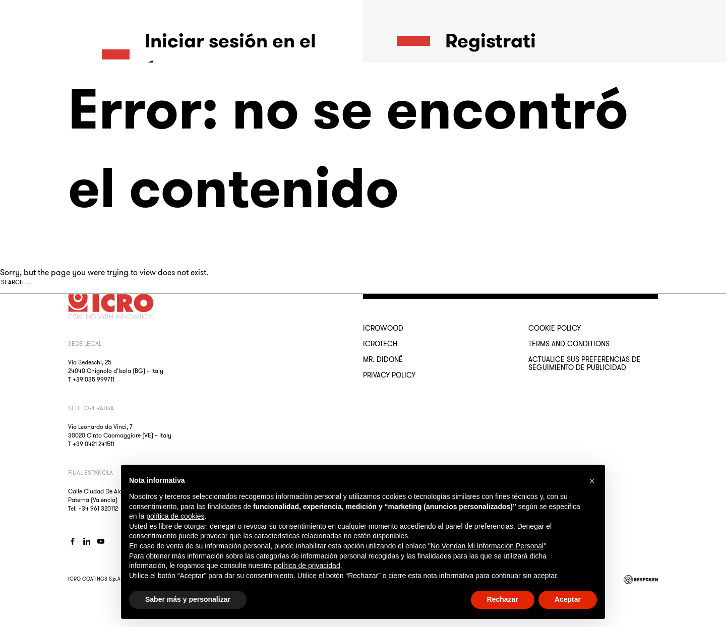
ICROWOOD (383, 328)
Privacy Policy (389, 375)
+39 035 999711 (93, 379)
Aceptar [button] (568, 599)
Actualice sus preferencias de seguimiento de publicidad (584, 363)
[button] (592, 481)
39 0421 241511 (95, 444)
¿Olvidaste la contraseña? (141, 176)
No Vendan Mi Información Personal (487, 546)
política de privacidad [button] (307, 565)
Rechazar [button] (502, 599)
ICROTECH (380, 344)
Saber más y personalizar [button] (187, 599)
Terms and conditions (569, 344)
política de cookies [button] (175, 516)
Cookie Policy (554, 328)
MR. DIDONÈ (383, 359)
